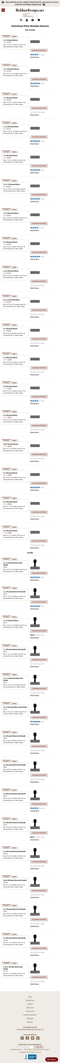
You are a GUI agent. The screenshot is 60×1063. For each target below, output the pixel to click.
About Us (30, 1022)
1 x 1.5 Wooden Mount (11, 126)
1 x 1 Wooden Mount (10, 98)
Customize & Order (39, 50)
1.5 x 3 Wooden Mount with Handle (15, 707)
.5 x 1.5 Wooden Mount (11, 69)
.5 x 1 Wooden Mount (10, 40)
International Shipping (30, 1015)
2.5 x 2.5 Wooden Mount (11, 300)
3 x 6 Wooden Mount (10, 415)
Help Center (30, 1007)
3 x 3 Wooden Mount (10, 328)
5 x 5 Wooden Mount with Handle (14, 938)
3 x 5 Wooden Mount (10, 386)
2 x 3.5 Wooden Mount (11, 271)
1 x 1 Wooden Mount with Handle (14, 591)
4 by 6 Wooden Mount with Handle (14, 880)
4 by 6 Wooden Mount (10, 444)
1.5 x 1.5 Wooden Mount (11, 184)
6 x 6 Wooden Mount (10, 530)
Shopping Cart (30, 1000)
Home (30, 997)
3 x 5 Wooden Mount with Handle (14, 822)
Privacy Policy (30, 1011)
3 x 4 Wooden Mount (10, 357)
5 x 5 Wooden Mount (10, 502)
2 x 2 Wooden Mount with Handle (14, 736)
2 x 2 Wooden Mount (10, 242)
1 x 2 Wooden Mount (10, 155)
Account (30, 1004)
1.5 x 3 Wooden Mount (11, 213)
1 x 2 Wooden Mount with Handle (14, 649)
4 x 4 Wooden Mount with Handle (14, 909)
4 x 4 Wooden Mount (10, 473)
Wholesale (30, 1018)
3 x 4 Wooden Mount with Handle (14, 793)
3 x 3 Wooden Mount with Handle (14, 765)
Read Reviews (44, 56)
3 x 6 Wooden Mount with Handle (14, 851)
